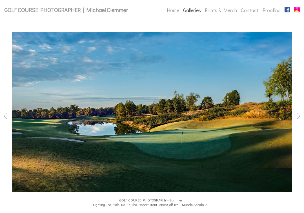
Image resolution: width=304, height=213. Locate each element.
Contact (250, 10)
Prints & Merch (221, 10)
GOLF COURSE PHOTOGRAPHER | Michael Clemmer (66, 10)
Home (173, 10)
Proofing (272, 10)
